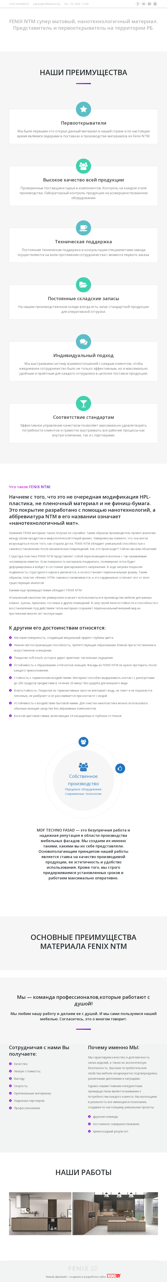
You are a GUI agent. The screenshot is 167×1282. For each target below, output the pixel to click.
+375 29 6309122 (19, 4)
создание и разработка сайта (87, 1277)
